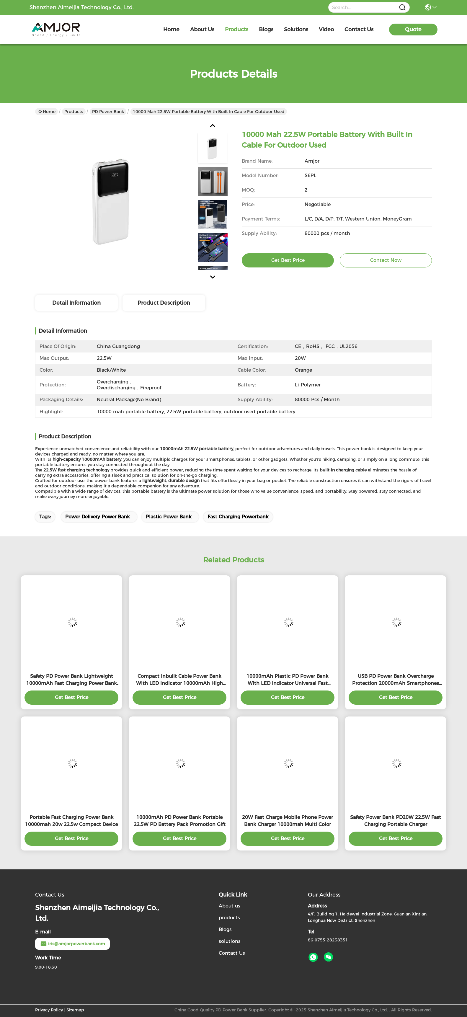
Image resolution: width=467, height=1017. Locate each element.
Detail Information (76, 303)
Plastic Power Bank (169, 517)
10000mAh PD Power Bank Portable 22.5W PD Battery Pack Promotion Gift (180, 820)
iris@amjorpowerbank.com (72, 944)
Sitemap (75, 1010)
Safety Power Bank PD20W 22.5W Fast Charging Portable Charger (395, 820)
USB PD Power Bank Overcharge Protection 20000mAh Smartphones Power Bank (395, 680)
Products (73, 111)
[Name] (402, 7)
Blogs (225, 929)
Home (171, 29)
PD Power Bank (108, 111)
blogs (266, 29)
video (326, 29)
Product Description (164, 303)
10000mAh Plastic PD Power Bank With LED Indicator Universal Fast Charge (287, 680)
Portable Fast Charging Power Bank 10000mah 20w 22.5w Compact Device (71, 820)
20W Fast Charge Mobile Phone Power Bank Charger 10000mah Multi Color (287, 820)
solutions (296, 29)
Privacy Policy (49, 1010)
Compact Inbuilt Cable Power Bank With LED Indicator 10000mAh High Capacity (179, 680)
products (236, 29)
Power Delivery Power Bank (97, 517)
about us (202, 29)
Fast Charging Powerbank (238, 517)
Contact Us (232, 953)
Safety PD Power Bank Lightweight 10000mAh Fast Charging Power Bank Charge (71, 680)
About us (229, 906)
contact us (358, 29)
